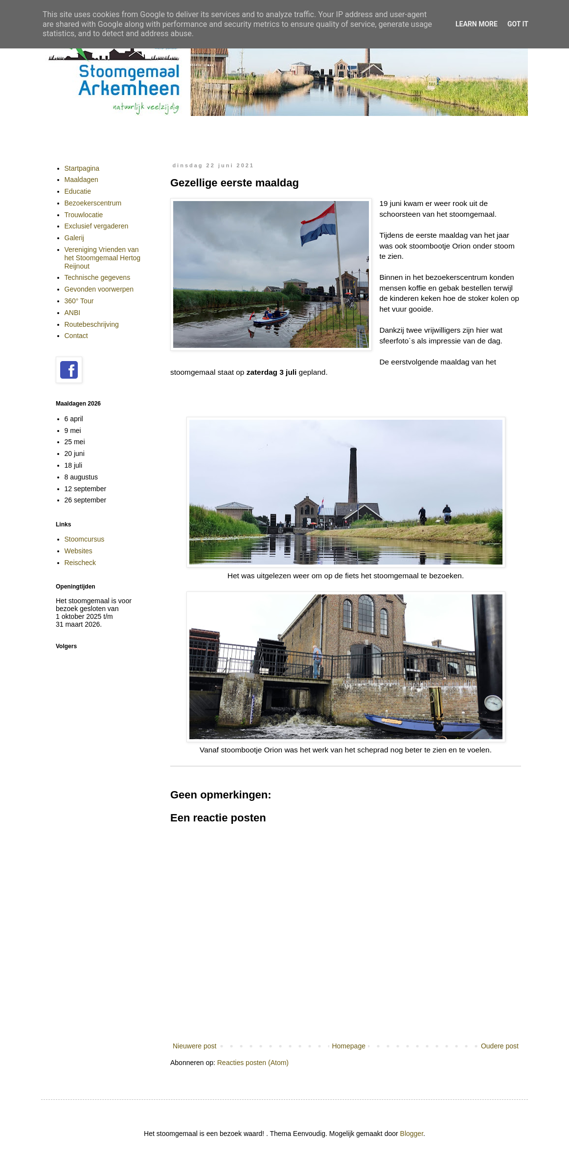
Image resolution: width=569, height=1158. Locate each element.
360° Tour (79, 301)
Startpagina (82, 168)
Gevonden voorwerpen (99, 289)
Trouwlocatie (84, 215)
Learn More (476, 24)
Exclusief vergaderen (97, 226)
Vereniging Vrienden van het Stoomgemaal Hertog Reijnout (103, 258)
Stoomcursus (85, 539)
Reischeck (80, 563)
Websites (78, 551)
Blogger (411, 1133)
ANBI (73, 313)
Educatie (78, 191)
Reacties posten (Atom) (253, 1063)
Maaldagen (81, 179)
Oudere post (500, 1046)
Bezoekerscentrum (93, 203)
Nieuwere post (195, 1046)
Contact (76, 336)
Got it (517, 24)
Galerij (74, 238)
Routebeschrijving (92, 324)
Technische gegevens (98, 277)
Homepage (348, 1046)
